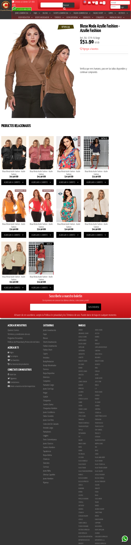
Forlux (97, 315)
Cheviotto (81, 298)
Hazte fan (12, 318)
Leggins (45, 379)
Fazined (97, 477)
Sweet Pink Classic (101, 360)
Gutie (96, 319)
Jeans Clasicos (48, 387)
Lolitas (80, 439)
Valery (80, 384)
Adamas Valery (99, 453)
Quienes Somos (13, 273)
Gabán (45, 340)
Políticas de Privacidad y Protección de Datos (24, 285)
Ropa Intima (47, 398)
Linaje (80, 501)
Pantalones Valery (101, 522)
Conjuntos (101, 17)
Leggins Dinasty (83, 525)
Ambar (80, 274)
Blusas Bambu (83, 422)
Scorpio (81, 494)
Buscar (66, 5)
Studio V (81, 456)
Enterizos (88, 17)
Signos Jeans (82, 353)
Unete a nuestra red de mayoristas (21, 329)
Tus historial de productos (18, 307)
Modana (81, 498)
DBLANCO (97, 301)
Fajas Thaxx (82, 412)
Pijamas (46, 426)
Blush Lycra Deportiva (85, 480)
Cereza (80, 429)
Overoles (46, 406)
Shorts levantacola (62, 13)
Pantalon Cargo (117, 17)
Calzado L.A (82, 511)
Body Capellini (99, 474)
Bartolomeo (82, 284)
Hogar (45, 336)
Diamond (81, 432)
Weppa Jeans (99, 387)
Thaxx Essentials (83, 367)
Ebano (80, 312)
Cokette (80, 301)
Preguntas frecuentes (15, 281)
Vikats (97, 449)
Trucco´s (98, 377)
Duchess (97, 308)
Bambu (97, 281)
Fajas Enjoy (82, 408)
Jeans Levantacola (23, 13)
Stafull (80, 446)
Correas (46, 410)
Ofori (80, 339)
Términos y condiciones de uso (19, 277)
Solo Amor (98, 443)
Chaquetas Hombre (50, 352)
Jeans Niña (47, 414)
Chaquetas (47, 344)
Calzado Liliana (100, 511)
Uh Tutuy (81, 449)
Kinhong (97, 498)
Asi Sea (97, 277)
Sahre (80, 346)
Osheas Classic (83, 343)
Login (122, 7)
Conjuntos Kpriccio (101, 480)
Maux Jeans (98, 336)
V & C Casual (82, 505)
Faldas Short (99, 13)
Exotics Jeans (82, 315)
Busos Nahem (99, 505)
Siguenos (12, 322)
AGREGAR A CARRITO (13, 180)
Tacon (97, 515)
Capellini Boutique (101, 291)
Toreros (59, 17)
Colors (97, 429)
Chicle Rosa (98, 298)
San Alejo (81, 529)
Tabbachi (81, 363)
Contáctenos (13, 326)
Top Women (82, 377)
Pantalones (47, 375)
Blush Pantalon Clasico (102, 518)
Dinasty (97, 432)
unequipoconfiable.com (83, 542)
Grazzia (81, 319)
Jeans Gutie (98, 322)
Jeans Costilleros (49, 355)
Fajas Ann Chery (100, 401)
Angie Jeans (98, 274)
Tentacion (98, 363)
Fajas (37, 13)
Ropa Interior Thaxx (84, 532)
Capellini (81, 291)
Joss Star (98, 325)
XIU (96, 391)
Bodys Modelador (43, 17)
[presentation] (99, 62)
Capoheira (81, 294)
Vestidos (123, 13)
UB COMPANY (82, 536)
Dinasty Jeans (82, 305)
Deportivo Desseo (84, 484)
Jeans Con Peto (48, 363)
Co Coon (81, 401)
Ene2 (96, 312)
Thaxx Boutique (83, 370)
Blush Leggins (83, 518)
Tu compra (13, 300)
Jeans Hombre (48, 422)
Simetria (97, 353)
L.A (96, 332)
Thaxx (97, 446)
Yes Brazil (81, 398)
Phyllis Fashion (83, 443)
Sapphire (98, 467)
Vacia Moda (98, 470)
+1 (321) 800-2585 (22, 9)
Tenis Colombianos (50, 383)
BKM (96, 284)
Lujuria (80, 336)
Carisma (97, 294)
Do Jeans (81, 308)
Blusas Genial (99, 422)
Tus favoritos (13, 303)
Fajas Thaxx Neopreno (85, 415)
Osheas (97, 339)
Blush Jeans (82, 288)
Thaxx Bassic (99, 367)
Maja (96, 439)
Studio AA (98, 356)
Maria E (80, 418)
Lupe (96, 501)
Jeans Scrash (82, 325)
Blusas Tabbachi (100, 425)
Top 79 (80, 374)
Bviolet (97, 288)
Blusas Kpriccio (83, 425)
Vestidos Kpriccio (84, 474)
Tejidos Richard (83, 470)
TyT (79, 381)
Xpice (96, 394)
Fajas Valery (99, 415)
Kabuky (80, 329)
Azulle (80, 463)
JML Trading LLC (100, 494)
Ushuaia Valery (83, 460)
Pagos (11, 296)
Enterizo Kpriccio (100, 487)
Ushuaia (97, 381)
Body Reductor (25, 17)
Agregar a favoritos (89, 49)
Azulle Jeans (82, 281)
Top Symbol (98, 374)
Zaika (96, 398)
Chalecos (46, 402)
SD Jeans (97, 346)
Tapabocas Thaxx (100, 529)
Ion (79, 322)
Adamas (80, 453)
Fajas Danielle (83, 405)
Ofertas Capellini (49, 418)
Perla (97, 525)
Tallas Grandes (48, 359)
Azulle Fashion (100, 418)
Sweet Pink (98, 456)
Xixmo (80, 394)
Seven (80, 350)
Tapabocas (47, 394)
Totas (80, 508)
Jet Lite (97, 491)
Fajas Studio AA (100, 408)
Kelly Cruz (81, 522)
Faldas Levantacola (82, 13)
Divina (80, 436)
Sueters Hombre (49, 391)
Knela (97, 329)
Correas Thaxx (99, 532)
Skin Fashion (82, 491)
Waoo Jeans (82, 387)
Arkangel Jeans (83, 277)
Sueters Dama (48, 348)
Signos (97, 350)
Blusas (47, 13)
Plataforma (82, 515)
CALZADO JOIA (99, 508)
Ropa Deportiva (73, 17)
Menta (97, 460)
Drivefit (80, 487)
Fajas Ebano (99, 405)
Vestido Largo (48, 371)
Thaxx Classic (99, 370)
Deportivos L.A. (100, 484)
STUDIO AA (81, 356)
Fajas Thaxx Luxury (101, 412)
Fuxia (96, 436)
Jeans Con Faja (48, 332)
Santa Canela (82, 467)
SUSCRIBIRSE (93, 251)
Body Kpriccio (82, 477)
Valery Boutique (100, 384)
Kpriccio (81, 332)
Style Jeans (82, 360)
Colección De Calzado (51, 367)
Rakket (97, 343)
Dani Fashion (99, 463)
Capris (112, 13)
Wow (80, 391)
